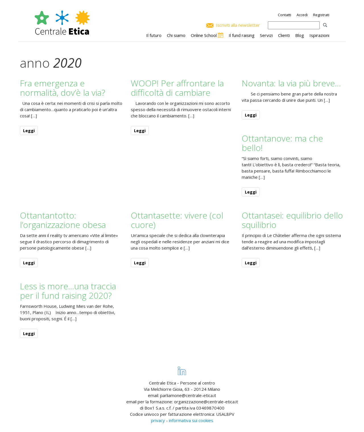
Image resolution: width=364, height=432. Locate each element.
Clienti (284, 35)
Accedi (302, 14)
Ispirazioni (319, 35)
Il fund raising (242, 35)
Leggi (29, 130)
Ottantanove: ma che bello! (282, 142)
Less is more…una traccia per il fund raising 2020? (68, 290)
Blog (299, 35)
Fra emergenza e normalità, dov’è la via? (62, 87)
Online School (204, 35)
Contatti (284, 14)
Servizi (266, 35)
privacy (158, 420)
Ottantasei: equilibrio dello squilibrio (292, 219)
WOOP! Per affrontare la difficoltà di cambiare (177, 87)
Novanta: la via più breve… (291, 83)
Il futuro (154, 35)
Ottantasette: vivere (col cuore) (177, 219)
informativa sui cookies (191, 420)
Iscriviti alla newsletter (238, 25)
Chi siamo (176, 35)
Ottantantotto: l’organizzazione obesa (63, 219)
